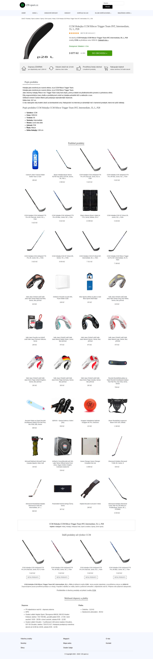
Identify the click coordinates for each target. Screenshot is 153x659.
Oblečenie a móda (124, 13)
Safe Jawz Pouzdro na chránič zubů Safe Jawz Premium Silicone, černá (35, 339)
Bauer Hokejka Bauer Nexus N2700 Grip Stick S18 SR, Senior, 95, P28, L (62, 176)
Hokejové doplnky (51, 13)
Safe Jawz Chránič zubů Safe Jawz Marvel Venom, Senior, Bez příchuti (90, 339)
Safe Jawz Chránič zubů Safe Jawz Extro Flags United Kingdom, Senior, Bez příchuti (35, 379)
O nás (108, 639)
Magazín (66, 639)
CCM (76, 40)
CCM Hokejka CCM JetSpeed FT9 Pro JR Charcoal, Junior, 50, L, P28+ (35, 217)
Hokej (34, 13)
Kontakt (108, 643)
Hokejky (68, 13)
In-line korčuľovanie (102, 13)
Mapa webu (67, 643)
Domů (24, 13)
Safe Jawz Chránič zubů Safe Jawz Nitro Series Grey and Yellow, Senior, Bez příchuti (118, 298)
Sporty (42, 18)
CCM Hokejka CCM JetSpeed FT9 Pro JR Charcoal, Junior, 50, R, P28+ (90, 176)
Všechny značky (26, 639)
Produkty (28, 18)
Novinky (23, 643)
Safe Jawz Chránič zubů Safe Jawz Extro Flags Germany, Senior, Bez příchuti (63, 379)
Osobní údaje (68, 648)
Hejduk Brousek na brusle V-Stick (90, 504)
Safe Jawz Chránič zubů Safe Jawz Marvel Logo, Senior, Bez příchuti (117, 339)
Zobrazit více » (103, 40)
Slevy (22, 648)
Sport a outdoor (35, 18)
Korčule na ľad (82, 13)
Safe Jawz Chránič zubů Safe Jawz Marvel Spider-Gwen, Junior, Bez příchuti (62, 339)
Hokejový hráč (76, 526)
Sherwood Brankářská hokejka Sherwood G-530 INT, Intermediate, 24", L (35, 505)
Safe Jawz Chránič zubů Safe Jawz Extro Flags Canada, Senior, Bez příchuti (90, 379)
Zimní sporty (48, 18)
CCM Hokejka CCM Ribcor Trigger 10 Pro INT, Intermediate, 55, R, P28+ (118, 257)
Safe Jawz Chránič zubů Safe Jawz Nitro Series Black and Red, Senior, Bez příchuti (35, 298)
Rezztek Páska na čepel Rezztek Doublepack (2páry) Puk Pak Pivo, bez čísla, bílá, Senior (35, 422)
